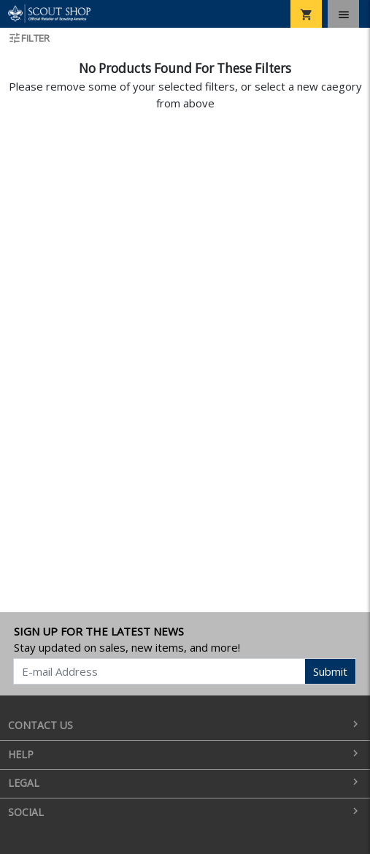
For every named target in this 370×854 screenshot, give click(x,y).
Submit (330, 671)
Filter (29, 38)
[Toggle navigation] (343, 14)
